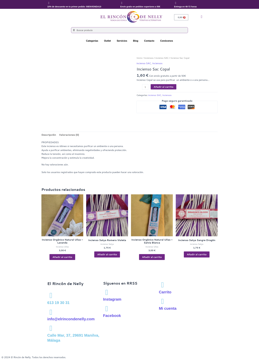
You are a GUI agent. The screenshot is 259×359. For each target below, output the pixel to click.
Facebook (112, 315)
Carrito (165, 292)
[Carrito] (162, 285)
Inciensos (148, 57)
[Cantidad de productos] (145, 87)
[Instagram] (106, 292)
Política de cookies (51, 346)
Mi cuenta (167, 308)
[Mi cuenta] (162, 301)
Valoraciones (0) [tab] (69, 134)
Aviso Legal (7, 346)
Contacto (149, 41)
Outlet (107, 41)
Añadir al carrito (163, 86)
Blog (135, 41)
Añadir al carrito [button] (62, 257)
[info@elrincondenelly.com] (51, 312)
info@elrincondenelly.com (71, 319)
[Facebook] (106, 308)
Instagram (112, 299)
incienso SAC (162, 57)
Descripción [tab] (48, 134)
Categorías (92, 41)
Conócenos (166, 41)
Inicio (139, 57)
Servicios (122, 41)
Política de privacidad (27, 346)
